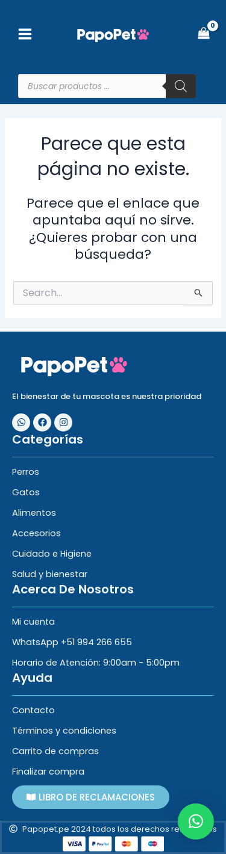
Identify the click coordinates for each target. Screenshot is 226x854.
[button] (196, 821)
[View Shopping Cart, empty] (204, 34)
